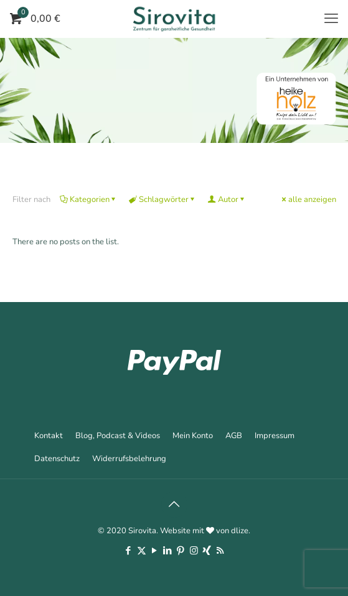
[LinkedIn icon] (167, 550)
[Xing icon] (207, 550)
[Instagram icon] (194, 550)
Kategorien (89, 199)
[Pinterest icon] (181, 550)
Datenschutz (57, 458)
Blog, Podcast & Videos (117, 435)
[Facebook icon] (128, 550)
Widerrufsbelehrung (129, 458)
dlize (239, 530)
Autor (227, 199)
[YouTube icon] (154, 550)
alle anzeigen (308, 199)
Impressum (274, 435)
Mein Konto (192, 435)
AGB (233, 435)
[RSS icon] (220, 550)
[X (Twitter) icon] (141, 550)
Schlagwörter (163, 199)
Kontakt (48, 435)
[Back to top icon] (174, 505)
